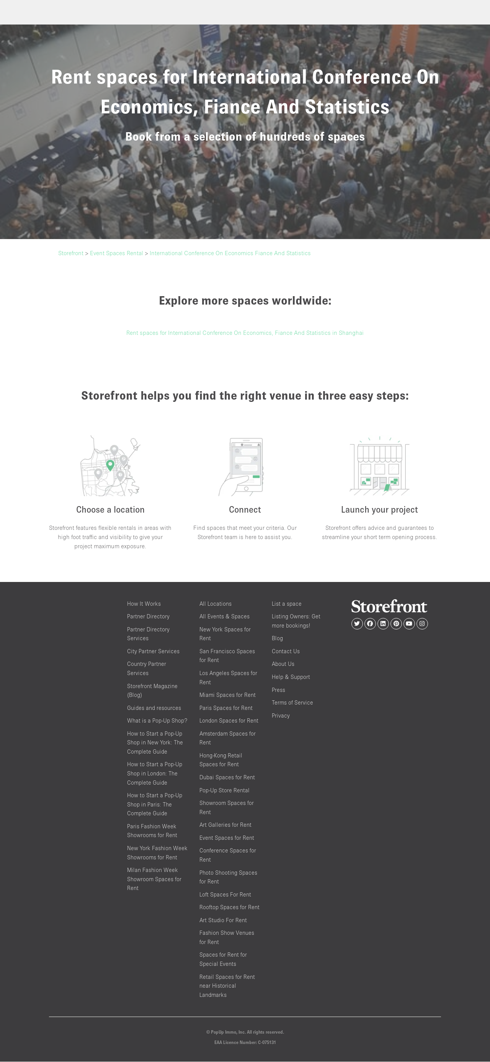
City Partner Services (153, 651)
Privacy (281, 716)
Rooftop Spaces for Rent (229, 907)
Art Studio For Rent (223, 920)
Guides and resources (154, 708)
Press (278, 690)
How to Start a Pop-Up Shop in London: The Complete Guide (154, 774)
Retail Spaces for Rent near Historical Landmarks (227, 986)
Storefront (70, 252)
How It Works (144, 604)
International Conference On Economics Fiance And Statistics (230, 252)
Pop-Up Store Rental (224, 790)
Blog (277, 638)
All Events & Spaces (224, 616)
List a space (287, 604)
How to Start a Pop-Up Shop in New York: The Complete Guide (155, 743)
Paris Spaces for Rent (226, 708)
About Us (283, 664)
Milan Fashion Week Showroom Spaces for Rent (154, 879)
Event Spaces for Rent (226, 838)
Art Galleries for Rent (225, 825)
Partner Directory (148, 616)
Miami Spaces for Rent (227, 695)
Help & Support (291, 677)
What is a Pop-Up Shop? (157, 721)
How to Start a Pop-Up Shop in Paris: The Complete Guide (154, 804)
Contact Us (286, 651)
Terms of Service (292, 703)
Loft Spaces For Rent (225, 895)
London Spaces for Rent (228, 721)
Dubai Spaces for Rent (227, 777)
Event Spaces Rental (116, 252)
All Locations (215, 604)
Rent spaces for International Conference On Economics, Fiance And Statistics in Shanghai (245, 332)
